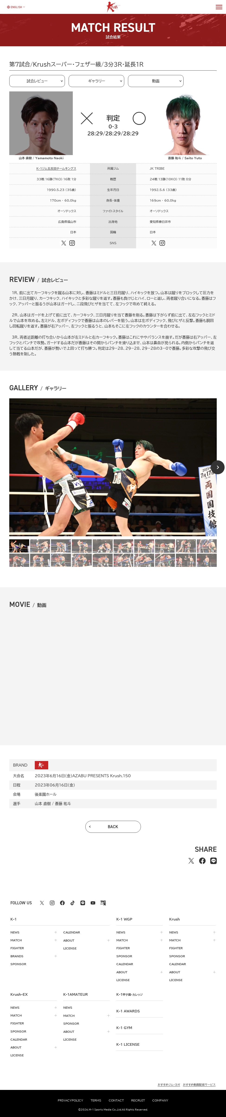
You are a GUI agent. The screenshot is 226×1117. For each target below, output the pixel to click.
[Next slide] (218, 467)
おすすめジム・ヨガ (169, 1083)
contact (116, 1100)
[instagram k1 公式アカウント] (52, 903)
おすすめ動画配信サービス (199, 1083)
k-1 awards (128, 1010)
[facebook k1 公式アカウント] (62, 903)
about (68, 940)
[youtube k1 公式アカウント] (93, 903)
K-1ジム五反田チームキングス (56, 168)
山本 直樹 (43, 803)
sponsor (18, 963)
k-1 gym (124, 1027)
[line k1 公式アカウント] (83, 903)
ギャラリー (96, 81)
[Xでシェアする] (191, 860)
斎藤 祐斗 (63, 803)
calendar (71, 932)
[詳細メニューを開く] (219, 7)
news (14, 932)
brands (16, 956)
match (16, 940)
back (113, 827)
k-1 (130, 993)
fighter (17, 948)
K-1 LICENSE (128, 1043)
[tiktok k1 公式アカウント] (72, 903)
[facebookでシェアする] (202, 860)
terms (96, 1100)
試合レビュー (37, 81)
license (69, 948)
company (160, 1100)
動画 (155, 81)
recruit (138, 1100)
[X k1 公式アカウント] (42, 903)
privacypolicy (70, 1100)
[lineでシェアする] (213, 860)
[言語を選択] (14, 6)
